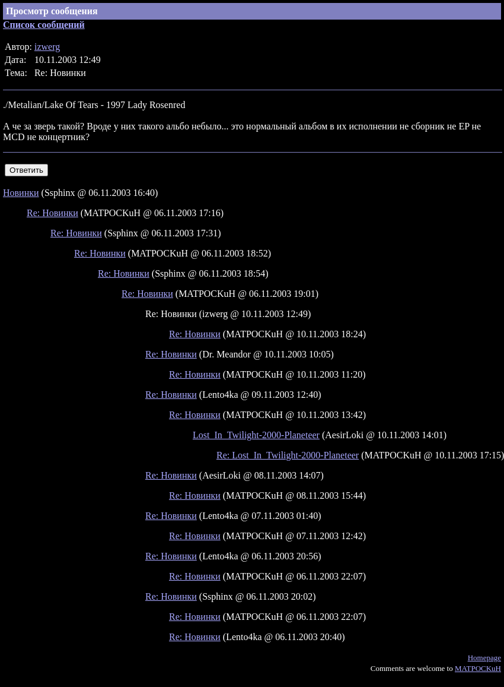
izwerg (47, 47)
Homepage (484, 657)
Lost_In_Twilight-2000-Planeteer (256, 435)
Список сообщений (44, 25)
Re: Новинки (52, 213)
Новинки (21, 193)
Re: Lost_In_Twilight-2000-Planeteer (287, 455)
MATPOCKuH (478, 668)
